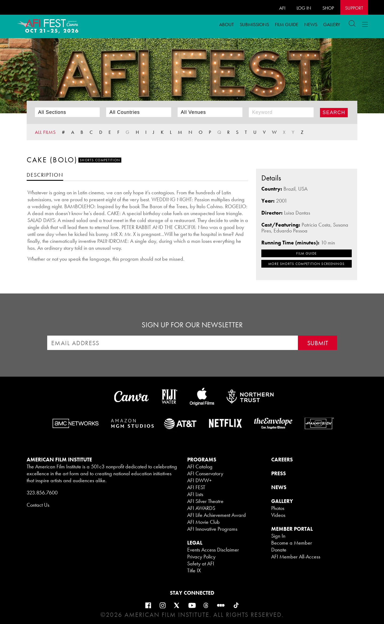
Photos (277, 508)
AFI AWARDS (201, 508)
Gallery (331, 24)
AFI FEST (196, 487)
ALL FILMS (45, 132)
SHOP (328, 8)
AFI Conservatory (205, 473)
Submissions (254, 24)
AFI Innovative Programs (212, 528)
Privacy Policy (201, 556)
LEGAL (194, 542)
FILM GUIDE (286, 24)
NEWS (278, 487)
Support (354, 8)
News (310, 24)
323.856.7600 (42, 492)
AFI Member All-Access (295, 556)
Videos (278, 515)
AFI (282, 8)
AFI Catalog (200, 466)
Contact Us (38, 504)
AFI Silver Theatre (205, 501)
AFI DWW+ (199, 480)
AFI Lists (195, 494)
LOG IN (304, 8)
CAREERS (282, 459)
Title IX (194, 570)
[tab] (45, 175)
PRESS (278, 473)
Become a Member (291, 542)
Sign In (278, 535)
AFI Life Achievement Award (216, 515)
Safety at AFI (200, 563)
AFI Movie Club (203, 521)
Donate (278, 549)
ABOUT (226, 24)
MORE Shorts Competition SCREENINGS (306, 263)
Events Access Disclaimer (213, 549)
